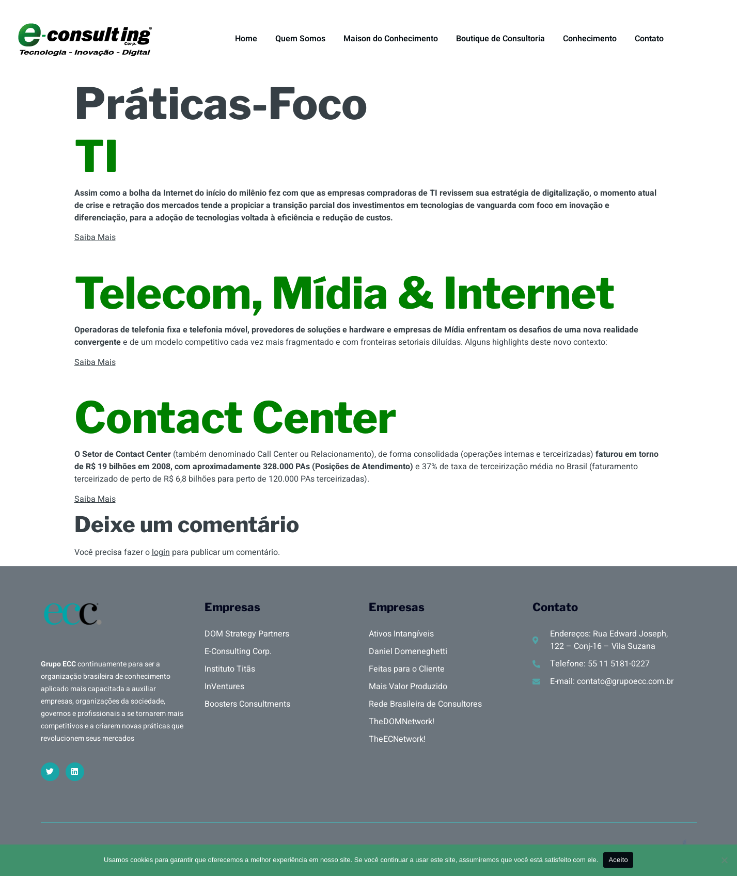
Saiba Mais (95, 237)
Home (246, 39)
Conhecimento (590, 39)
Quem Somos (300, 39)
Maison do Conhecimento (390, 39)
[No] (724, 860)
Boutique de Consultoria (500, 39)
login (161, 552)
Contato (649, 39)
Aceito (618, 860)
